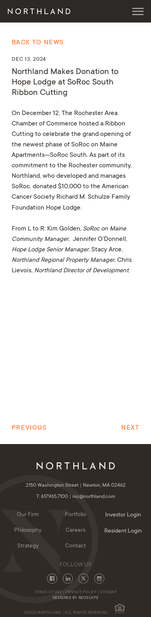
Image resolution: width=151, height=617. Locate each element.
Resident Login (123, 531)
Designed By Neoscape (75, 598)
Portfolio (75, 515)
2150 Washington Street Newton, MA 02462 (76, 485)
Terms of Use (48, 592)
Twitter (84, 579)
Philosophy (27, 530)
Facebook (52, 579)
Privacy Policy (81, 592)
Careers (75, 530)
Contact (75, 546)
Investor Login (123, 515)
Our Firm (28, 515)
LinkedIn (68, 579)
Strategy (28, 546)
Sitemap (108, 592)
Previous (29, 428)
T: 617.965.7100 (54, 497)
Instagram (99, 579)
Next (130, 428)
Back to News (38, 42)
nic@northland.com (93, 497)
